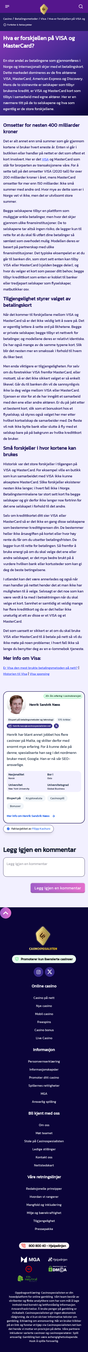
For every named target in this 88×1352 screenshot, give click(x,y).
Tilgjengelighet (44, 1220)
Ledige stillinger (44, 1149)
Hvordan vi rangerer (44, 1196)
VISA (45, 159)
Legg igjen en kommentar (57, 888)
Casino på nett (44, 997)
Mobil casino (44, 1013)
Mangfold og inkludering (44, 1204)
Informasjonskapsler (44, 1069)
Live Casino (44, 1038)
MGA (44, 1093)
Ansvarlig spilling (44, 1101)
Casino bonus (44, 1029)
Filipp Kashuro (41, 829)
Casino (7, 19)
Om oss (44, 1125)
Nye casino (44, 1005)
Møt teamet (44, 1133)
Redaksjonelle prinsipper (44, 1188)
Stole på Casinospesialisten (44, 1141)
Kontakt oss (44, 1157)
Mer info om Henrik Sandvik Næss (28, 816)
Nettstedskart (44, 1165)
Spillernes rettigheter (44, 1085)
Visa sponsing (40, 673)
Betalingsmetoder (26, 19)
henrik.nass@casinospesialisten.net (29, 726)
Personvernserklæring (44, 1061)
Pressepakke (44, 1228)
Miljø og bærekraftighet (44, 1212)
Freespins (44, 1021)
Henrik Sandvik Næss (44, 704)
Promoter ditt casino (44, 1077)
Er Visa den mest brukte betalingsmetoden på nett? (40, 667)
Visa (43, 19)
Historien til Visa (15, 673)
